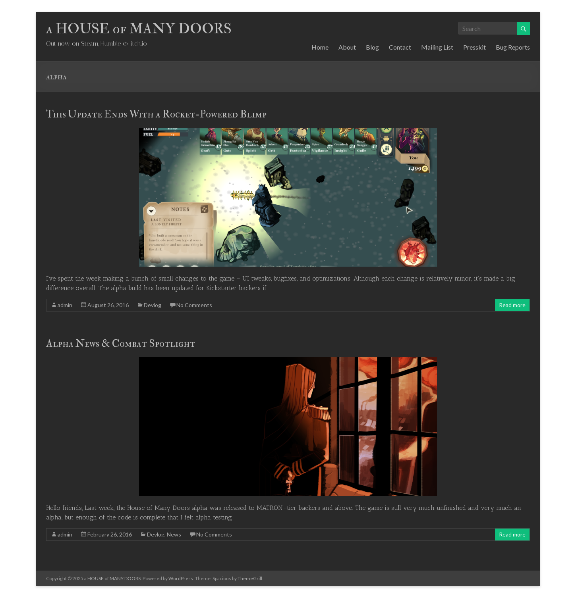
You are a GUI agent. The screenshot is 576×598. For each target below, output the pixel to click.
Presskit (474, 47)
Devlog (152, 305)
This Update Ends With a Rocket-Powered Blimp (156, 114)
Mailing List (437, 47)
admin (65, 305)
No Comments (194, 305)
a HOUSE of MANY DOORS (139, 29)
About (347, 47)
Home (320, 47)
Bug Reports (513, 47)
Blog (372, 47)
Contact (400, 47)
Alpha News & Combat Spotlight (120, 343)
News (174, 534)
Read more (512, 305)
